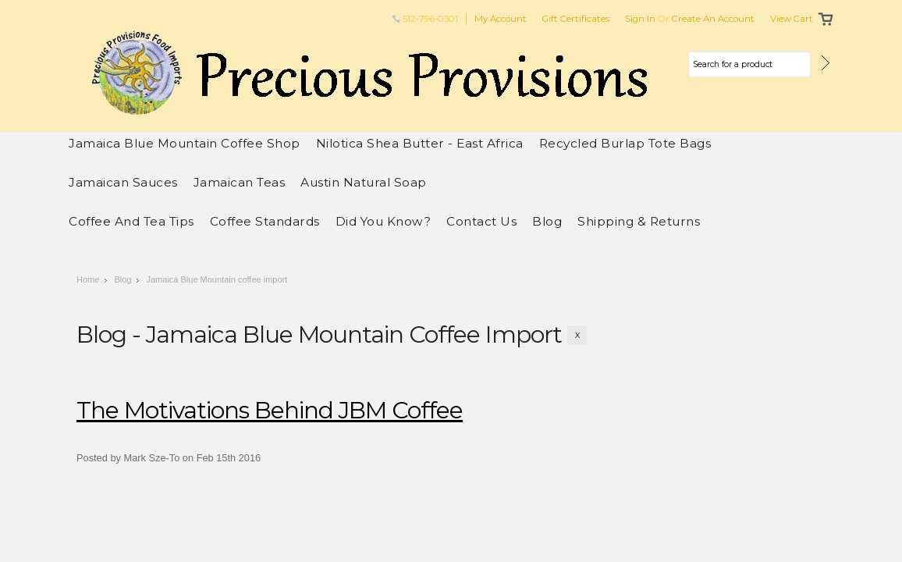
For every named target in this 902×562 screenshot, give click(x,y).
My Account (500, 18)
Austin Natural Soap (363, 182)
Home (87, 279)
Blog (122, 279)
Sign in (640, 18)
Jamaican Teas (240, 182)
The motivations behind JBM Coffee (269, 410)
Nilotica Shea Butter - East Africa (420, 143)
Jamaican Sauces (123, 182)
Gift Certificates (575, 18)
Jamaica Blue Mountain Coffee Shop (184, 143)
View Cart (791, 18)
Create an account (713, 18)
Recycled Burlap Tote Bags (625, 143)
